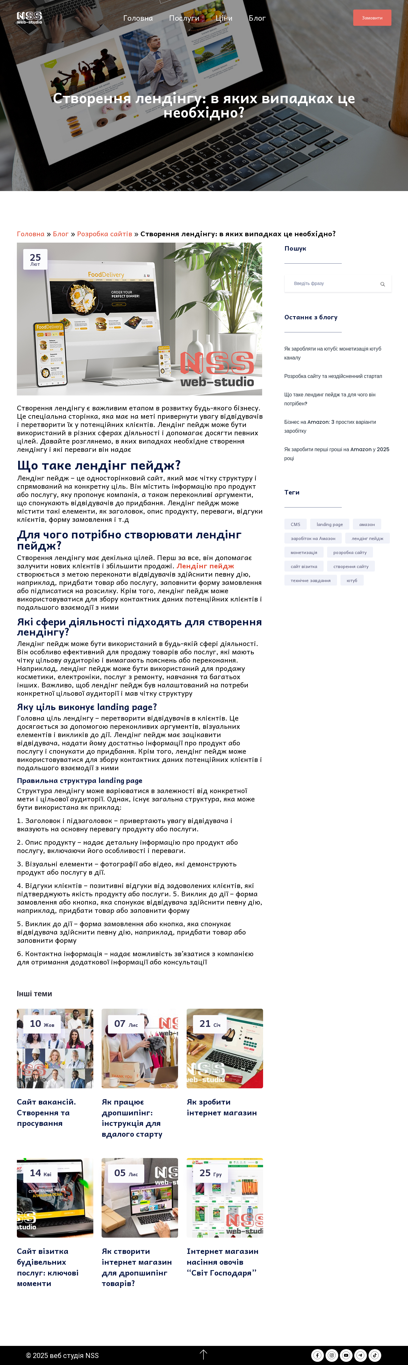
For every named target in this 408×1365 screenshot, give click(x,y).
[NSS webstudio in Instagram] (332, 1355)
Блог (258, 18)
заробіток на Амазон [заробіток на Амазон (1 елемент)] (313, 538)
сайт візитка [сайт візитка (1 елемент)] (304, 566)
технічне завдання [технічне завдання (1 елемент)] (311, 580)
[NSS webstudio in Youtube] (346, 1355)
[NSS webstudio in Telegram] (360, 1355)
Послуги (185, 18)
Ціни (225, 18)
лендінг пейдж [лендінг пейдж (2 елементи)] (367, 538)
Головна (139, 18)
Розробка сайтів (104, 233)
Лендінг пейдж (205, 565)
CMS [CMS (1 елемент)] (295, 524)
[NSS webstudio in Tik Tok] (375, 1355)
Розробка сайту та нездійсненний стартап (333, 376)
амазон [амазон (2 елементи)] (367, 524)
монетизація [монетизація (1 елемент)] (304, 552)
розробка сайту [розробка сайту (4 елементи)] (350, 552)
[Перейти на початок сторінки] (203, 1355)
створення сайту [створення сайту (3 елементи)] (351, 566)
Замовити (372, 17)
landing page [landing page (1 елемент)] (330, 524)
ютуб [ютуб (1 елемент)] (352, 580)
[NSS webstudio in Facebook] (317, 1355)
